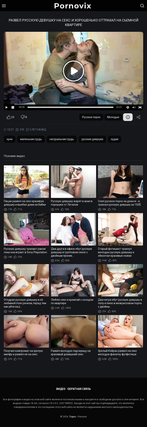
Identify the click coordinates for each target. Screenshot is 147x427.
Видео (60, 388)
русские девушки (92, 139)
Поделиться (138, 117)
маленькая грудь (31, 139)
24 (10, 117)
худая (114, 139)
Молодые (113, 117)
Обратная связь (79, 388)
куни (9, 139)
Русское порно (91, 117)
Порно (72, 416)
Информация (128, 117)
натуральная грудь (62, 139)
